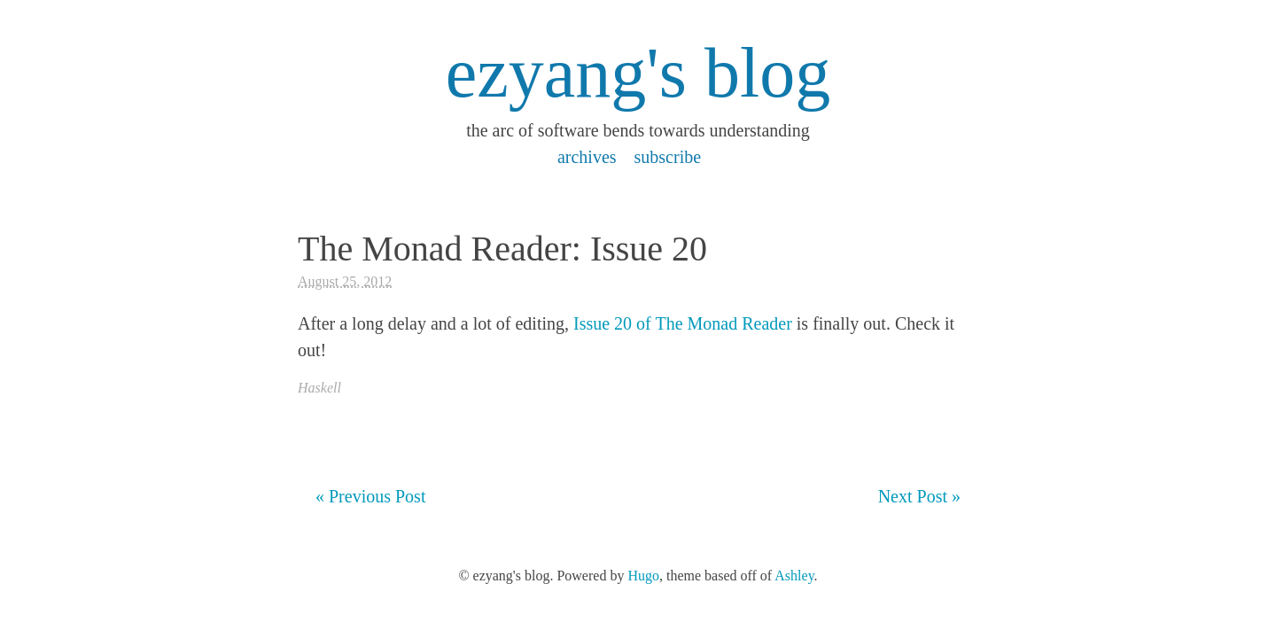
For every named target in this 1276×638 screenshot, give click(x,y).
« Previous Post (370, 496)
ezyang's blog (638, 73)
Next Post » (919, 496)
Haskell (319, 387)
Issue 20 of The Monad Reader (682, 323)
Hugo (643, 575)
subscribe (668, 157)
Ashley (793, 575)
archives (587, 157)
